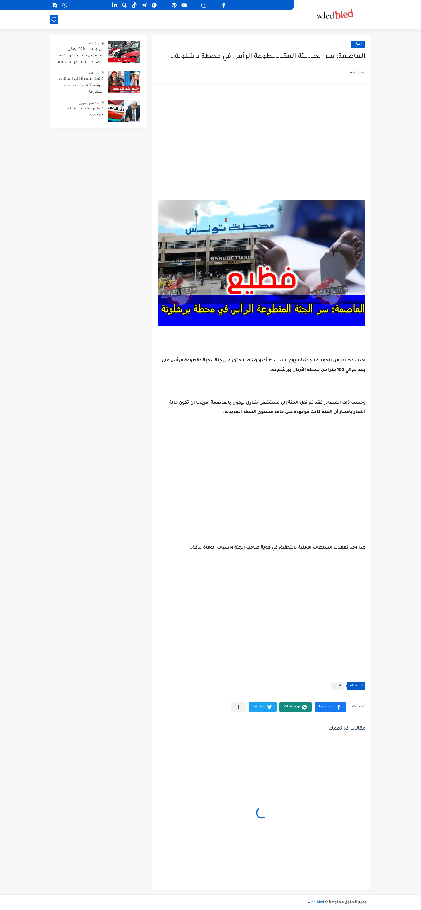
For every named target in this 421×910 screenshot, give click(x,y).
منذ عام (94, 43)
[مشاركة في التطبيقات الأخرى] (238, 707)
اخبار (358, 44)
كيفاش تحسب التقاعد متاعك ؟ (85, 112)
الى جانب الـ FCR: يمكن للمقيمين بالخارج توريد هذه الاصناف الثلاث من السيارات (80, 56)
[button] (330, 707)
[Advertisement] (261, 136)
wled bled (316, 902)
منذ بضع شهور (89, 103)
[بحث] (54, 19)
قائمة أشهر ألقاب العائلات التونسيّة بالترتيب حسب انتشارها (81, 86)
